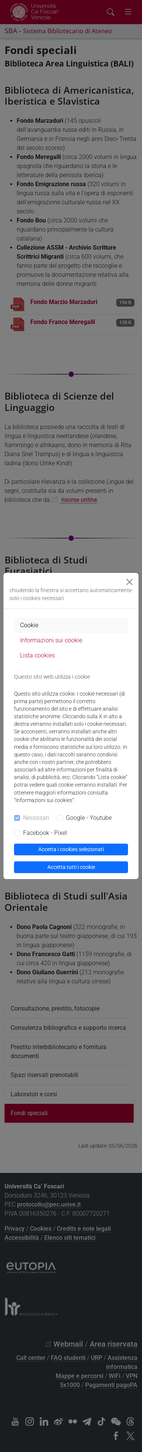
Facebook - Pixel (45, 832)
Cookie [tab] (29, 625)
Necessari (36, 817)
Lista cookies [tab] (37, 655)
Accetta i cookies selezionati (71, 849)
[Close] (129, 582)
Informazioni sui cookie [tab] (51, 640)
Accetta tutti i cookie (71, 867)
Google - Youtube (89, 817)
